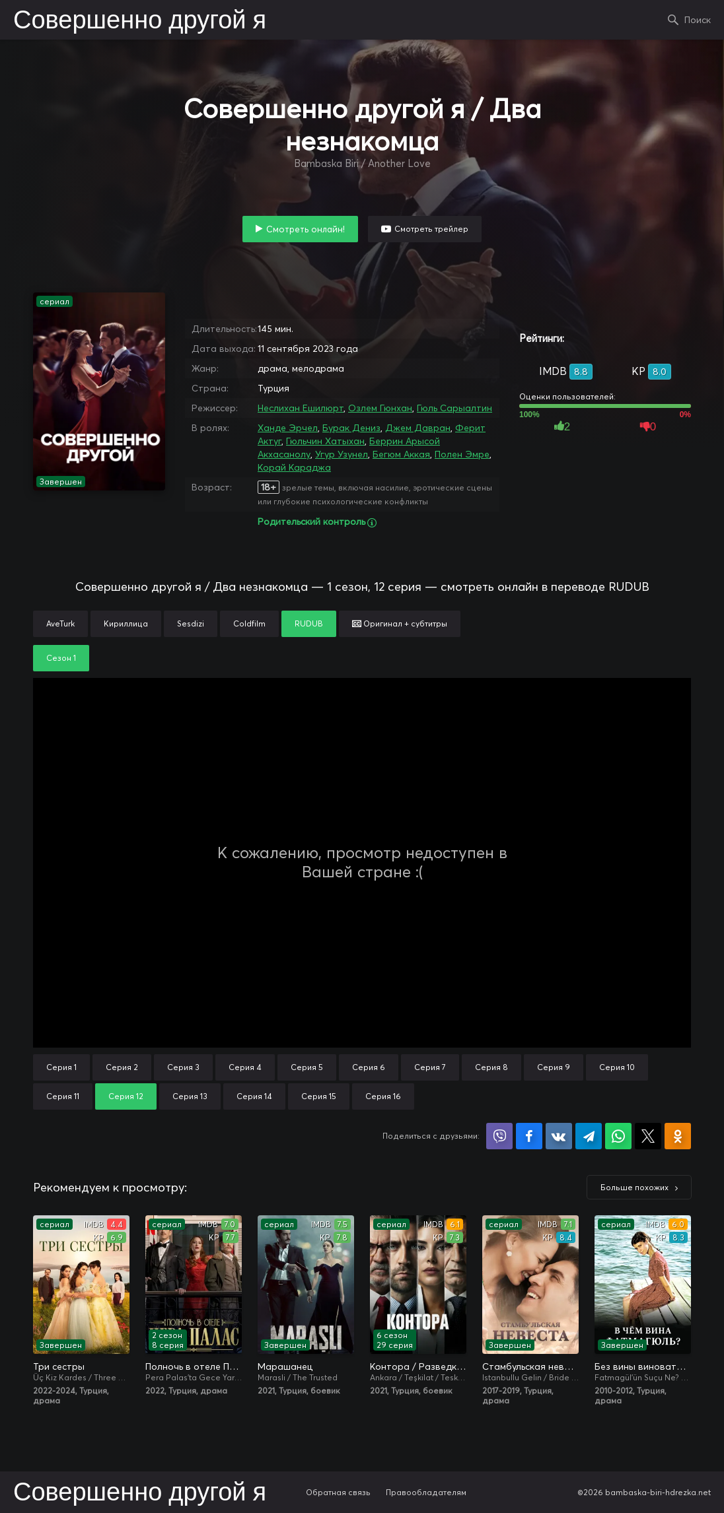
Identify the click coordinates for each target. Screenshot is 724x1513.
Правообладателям (426, 1492)
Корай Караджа (294, 467)
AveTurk (60, 623)
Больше (634, 1187)
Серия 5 (307, 1067)
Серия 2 (122, 1067)
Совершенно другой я (139, 21)
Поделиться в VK (559, 1136)
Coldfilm (249, 623)
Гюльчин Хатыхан (325, 441)
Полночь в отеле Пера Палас (193, 1366)
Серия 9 (553, 1067)
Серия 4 (245, 1067)
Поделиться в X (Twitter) (648, 1136)
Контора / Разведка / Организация (418, 1366)
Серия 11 (62, 1096)
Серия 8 (491, 1067)
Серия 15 (318, 1096)
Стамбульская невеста (530, 1366)
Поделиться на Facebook (529, 1136)
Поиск (697, 20)
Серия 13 (189, 1096)
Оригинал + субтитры (399, 623)
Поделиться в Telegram (588, 1136)
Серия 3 (183, 1067)
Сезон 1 (61, 658)
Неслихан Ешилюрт (301, 408)
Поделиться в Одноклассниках (678, 1136)
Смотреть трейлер (431, 229)
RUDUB (309, 623)
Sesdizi (190, 623)
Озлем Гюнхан (380, 408)
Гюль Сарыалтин (454, 408)
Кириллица (126, 623)
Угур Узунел (341, 454)
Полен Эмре (462, 454)
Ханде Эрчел (288, 428)
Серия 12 (125, 1096)
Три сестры (59, 1366)
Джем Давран (418, 428)
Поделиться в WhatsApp (618, 1136)
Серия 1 (61, 1067)
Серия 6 (368, 1067)
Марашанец (285, 1366)
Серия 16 (383, 1096)
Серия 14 (254, 1096)
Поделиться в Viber (499, 1136)
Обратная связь (338, 1492)
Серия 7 (430, 1067)
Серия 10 (617, 1067)
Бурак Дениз (351, 428)
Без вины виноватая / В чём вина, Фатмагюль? (643, 1366)
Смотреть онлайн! (305, 229)
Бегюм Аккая (401, 454)
